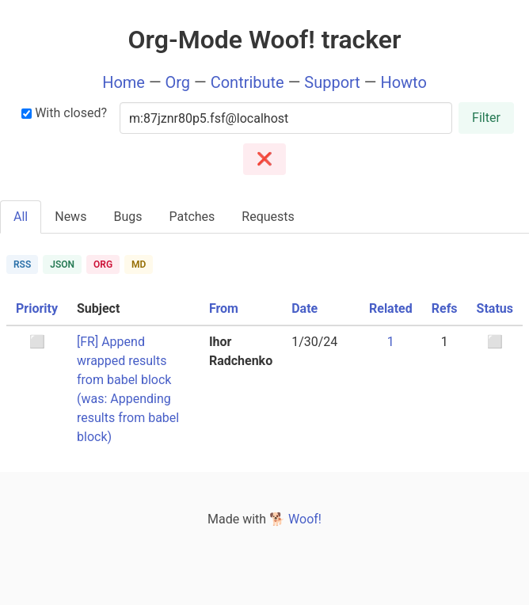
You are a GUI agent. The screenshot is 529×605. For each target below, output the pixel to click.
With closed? (64, 112)
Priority (37, 308)
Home (123, 82)
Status (495, 308)
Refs (445, 308)
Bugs (127, 216)
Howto (403, 82)
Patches (192, 216)
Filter (486, 117)
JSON (62, 264)
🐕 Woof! (295, 519)
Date (304, 308)
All (20, 216)
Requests (268, 216)
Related (391, 308)
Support (332, 82)
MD (138, 264)
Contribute (247, 82)
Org (178, 82)
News (70, 216)
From (223, 308)
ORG (102, 264)
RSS (22, 264)
